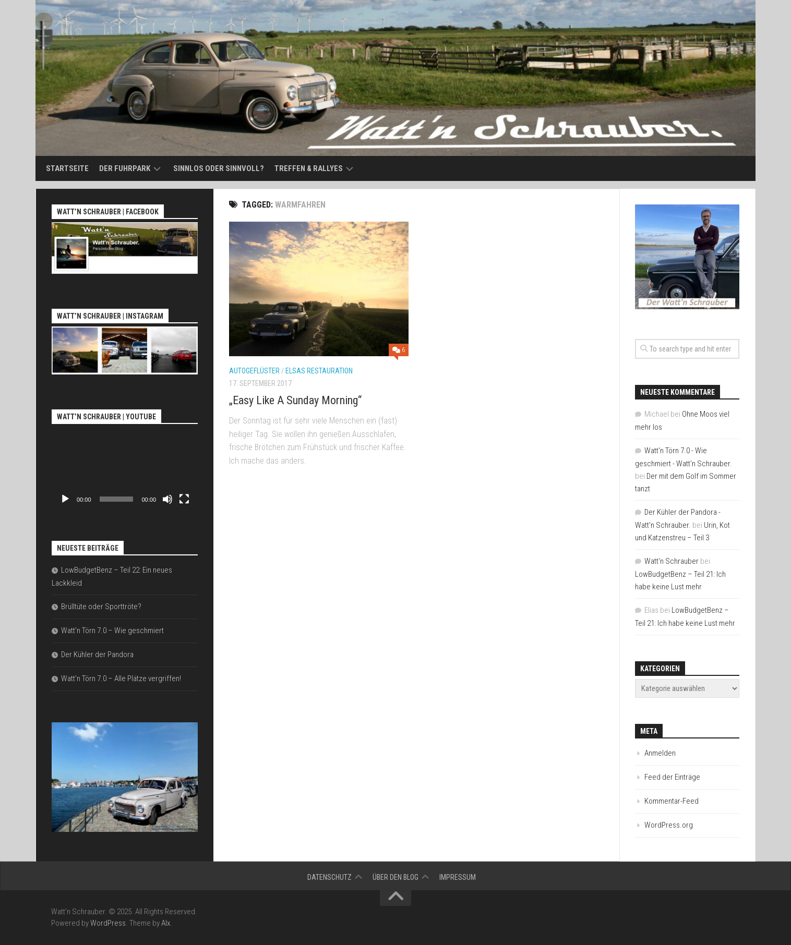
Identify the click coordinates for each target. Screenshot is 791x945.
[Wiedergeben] (65, 499)
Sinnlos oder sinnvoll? (218, 168)
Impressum (457, 877)
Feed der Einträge (672, 777)
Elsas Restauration (319, 371)
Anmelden (660, 753)
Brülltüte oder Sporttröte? (101, 606)
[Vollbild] (184, 499)
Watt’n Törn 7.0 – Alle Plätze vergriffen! (121, 678)
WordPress (108, 923)
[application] (125, 468)
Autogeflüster (254, 371)
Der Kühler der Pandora (97, 654)
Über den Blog (395, 877)
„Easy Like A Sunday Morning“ (295, 400)
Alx (165, 923)
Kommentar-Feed (671, 801)
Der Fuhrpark (124, 168)
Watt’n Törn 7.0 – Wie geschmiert (112, 630)
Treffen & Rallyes (308, 168)
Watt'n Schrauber (671, 561)
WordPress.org (668, 825)
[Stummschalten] (167, 499)
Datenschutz (329, 877)
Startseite (67, 168)
